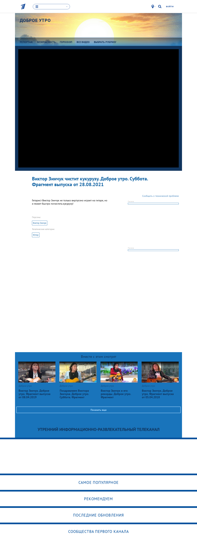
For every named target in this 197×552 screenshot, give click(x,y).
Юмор (35, 235)
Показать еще (98, 409)
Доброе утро (35, 20)
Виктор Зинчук (39, 223)
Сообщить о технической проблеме (160, 195)
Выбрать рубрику (105, 42)
